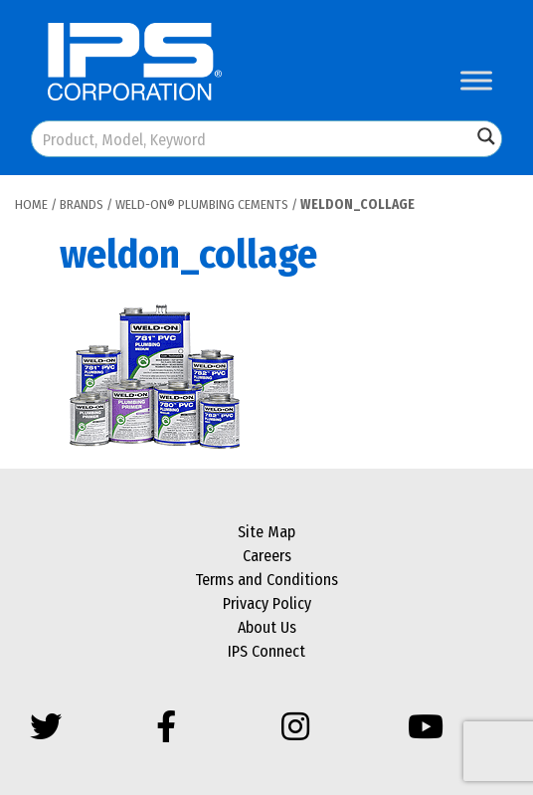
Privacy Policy (267, 603)
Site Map (266, 531)
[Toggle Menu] (476, 80)
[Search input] (252, 138)
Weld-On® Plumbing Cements (201, 204)
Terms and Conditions (266, 579)
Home (31, 204)
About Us (267, 627)
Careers (267, 555)
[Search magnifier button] (486, 136)
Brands (81, 204)
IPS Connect (266, 651)
